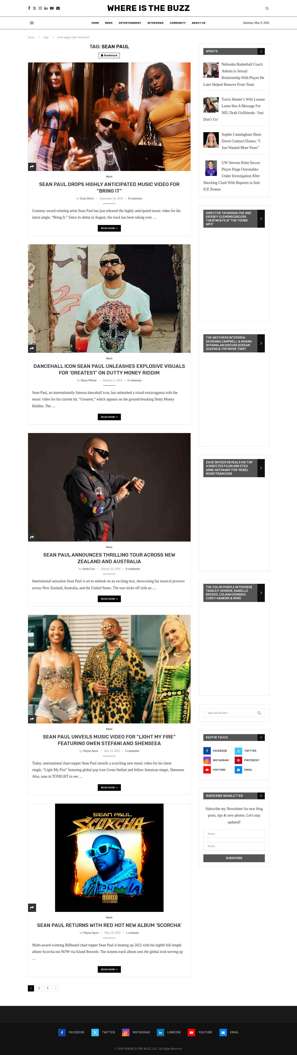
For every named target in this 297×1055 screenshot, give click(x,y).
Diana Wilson (89, 380)
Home (95, 22)
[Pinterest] (250, 760)
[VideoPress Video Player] (234, 275)
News (109, 22)
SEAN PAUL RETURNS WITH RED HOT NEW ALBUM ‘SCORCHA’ (109, 925)
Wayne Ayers (90, 750)
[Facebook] (29, 8)
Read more (109, 228)
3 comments (132, 750)
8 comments (135, 198)
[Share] (32, 167)
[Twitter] (34, 8)
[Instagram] (40, 8)
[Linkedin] (46, 8)
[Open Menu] (32, 23)
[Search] (267, 8)
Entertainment (130, 22)
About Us (198, 22)
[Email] (58, 8)
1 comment (132, 932)
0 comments (134, 380)
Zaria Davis (87, 198)
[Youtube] (52, 8)
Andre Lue (88, 568)
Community (178, 22)
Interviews (155, 22)
